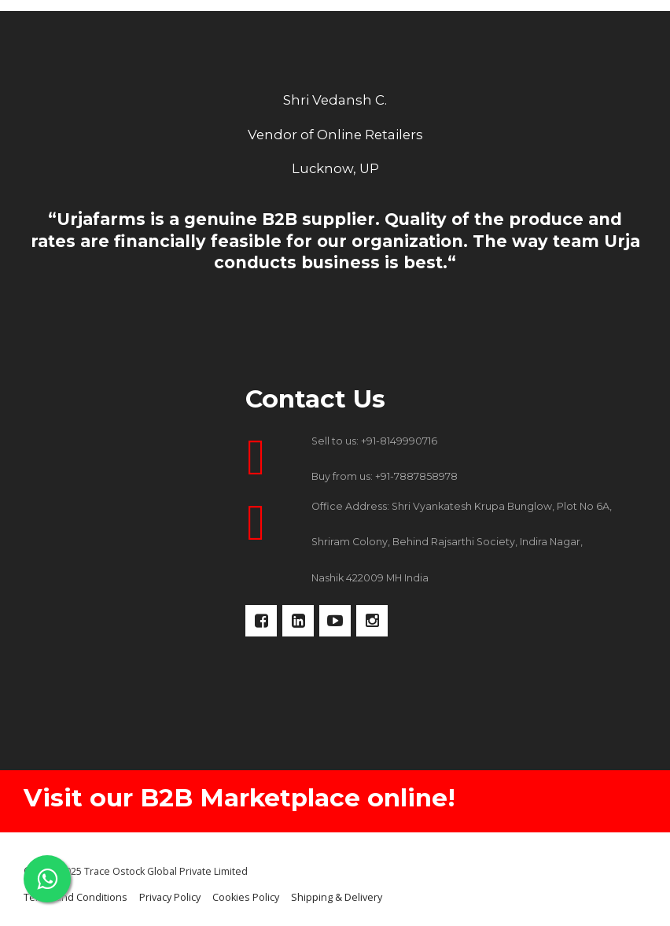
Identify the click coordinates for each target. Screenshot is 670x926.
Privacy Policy (170, 897)
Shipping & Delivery (336, 897)
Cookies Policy (245, 897)
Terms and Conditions (75, 897)
